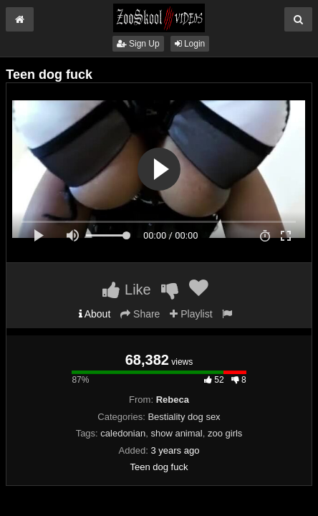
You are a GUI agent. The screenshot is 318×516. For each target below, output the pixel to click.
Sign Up (138, 44)
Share (140, 314)
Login (190, 44)
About (95, 314)
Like (126, 289)
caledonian (122, 433)
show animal (176, 433)
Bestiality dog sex (184, 416)
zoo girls (225, 433)
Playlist (191, 314)
